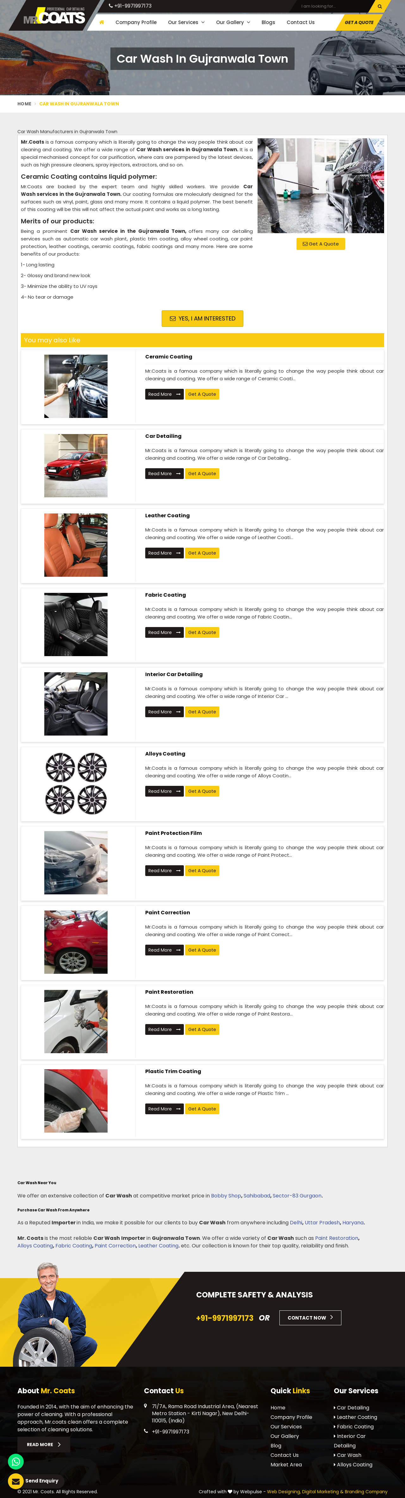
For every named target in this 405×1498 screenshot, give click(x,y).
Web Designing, (284, 1492)
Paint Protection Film (173, 833)
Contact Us (301, 22)
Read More (164, 394)
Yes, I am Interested (202, 318)
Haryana (353, 1222)
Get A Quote (359, 22)
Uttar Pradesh (322, 1222)
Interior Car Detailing (174, 674)
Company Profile (136, 22)
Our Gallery (233, 22)
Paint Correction (167, 912)
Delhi (296, 1222)
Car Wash (347, 1455)
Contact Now (310, 1317)
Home (24, 104)
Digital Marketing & (323, 1492)
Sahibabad (257, 1195)
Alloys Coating (165, 753)
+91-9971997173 (130, 5)
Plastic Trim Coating (173, 1071)
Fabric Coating (165, 595)
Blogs (268, 22)
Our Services (186, 22)
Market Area (286, 1464)
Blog (276, 1445)
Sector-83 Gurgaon (297, 1195)
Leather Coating (167, 515)
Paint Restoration (169, 992)
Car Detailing (163, 436)
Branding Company (366, 1492)
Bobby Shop (226, 1195)
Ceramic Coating (168, 356)
